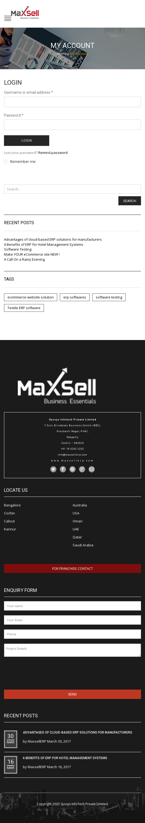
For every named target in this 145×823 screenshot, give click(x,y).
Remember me (20, 161)
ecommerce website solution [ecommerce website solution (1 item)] (30, 297)
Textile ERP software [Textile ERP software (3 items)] (23, 307)
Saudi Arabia (83, 545)
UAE (76, 529)
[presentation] (38, 672)
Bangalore (12, 505)
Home (62, 53)
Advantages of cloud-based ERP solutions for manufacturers (53, 239)
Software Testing (17, 249)
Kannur (10, 529)
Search (129, 201)
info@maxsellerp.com (72, 454)
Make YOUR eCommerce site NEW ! (32, 254)
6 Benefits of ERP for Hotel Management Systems (43, 244)
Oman (77, 521)
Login (27, 140)
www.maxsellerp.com (72, 460)
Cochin (9, 513)
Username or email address (28, 92)
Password (13, 115)
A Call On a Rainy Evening (24, 259)
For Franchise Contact (72, 568)
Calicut (9, 521)
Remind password (53, 152)
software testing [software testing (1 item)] (109, 297)
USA (76, 513)
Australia (80, 505)
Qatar (77, 537)
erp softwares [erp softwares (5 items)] (74, 297)
